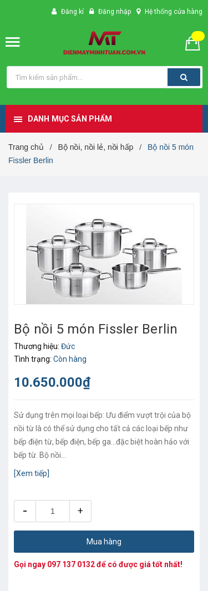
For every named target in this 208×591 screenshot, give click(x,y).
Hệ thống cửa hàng (173, 12)
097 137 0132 (71, 564)
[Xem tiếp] (31, 473)
